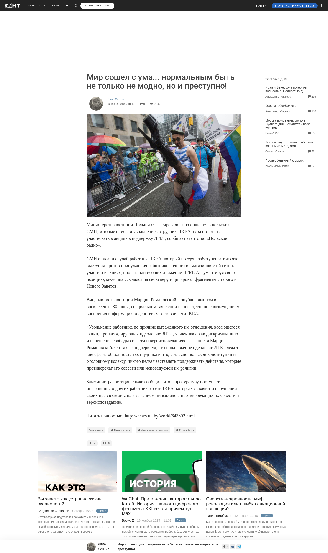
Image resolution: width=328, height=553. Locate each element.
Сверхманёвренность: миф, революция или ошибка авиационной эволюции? (245, 504)
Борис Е (128, 520)
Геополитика (96, 430)
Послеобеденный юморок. (284, 160)
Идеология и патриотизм (153, 430)
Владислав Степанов (53, 511)
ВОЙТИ (261, 5)
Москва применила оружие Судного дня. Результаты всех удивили (287, 124)
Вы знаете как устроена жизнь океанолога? (70, 501)
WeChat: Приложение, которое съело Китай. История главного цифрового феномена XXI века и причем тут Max (161, 506)
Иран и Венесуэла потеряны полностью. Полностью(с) (286, 89)
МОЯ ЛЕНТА (36, 5)
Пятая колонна (120, 430)
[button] (322, 5)
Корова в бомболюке (280, 105)
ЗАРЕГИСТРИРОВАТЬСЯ (295, 5)
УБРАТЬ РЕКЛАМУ (97, 5)
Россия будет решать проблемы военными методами (289, 144)
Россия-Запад (185, 430)
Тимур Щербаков (218, 515)
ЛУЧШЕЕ (55, 5)
